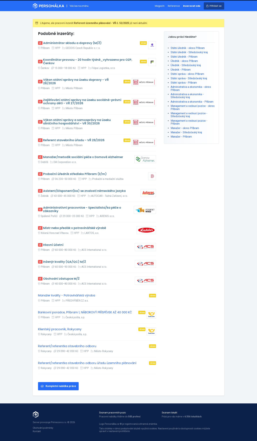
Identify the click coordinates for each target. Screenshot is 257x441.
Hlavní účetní (53, 245)
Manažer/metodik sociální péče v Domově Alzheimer (83, 157)
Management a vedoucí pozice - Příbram (189, 122)
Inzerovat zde (191, 6)
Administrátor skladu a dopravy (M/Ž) (72, 43)
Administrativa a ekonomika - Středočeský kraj (187, 96)
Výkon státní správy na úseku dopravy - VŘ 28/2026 (76, 81)
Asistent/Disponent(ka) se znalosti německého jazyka (84, 191)
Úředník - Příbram (181, 69)
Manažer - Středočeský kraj (186, 132)
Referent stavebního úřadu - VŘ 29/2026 (74, 140)
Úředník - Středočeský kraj (186, 65)
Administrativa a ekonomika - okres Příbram (191, 88)
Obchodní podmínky (43, 428)
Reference (174, 6)
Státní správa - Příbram (184, 82)
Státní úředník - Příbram (184, 56)
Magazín (160, 6)
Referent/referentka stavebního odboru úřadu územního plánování (87, 363)
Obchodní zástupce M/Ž (61, 278)
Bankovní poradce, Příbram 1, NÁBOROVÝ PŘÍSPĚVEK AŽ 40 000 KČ (85, 312)
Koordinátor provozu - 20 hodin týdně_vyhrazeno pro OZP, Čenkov (87, 61)
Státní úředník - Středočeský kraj (189, 52)
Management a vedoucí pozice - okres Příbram (193, 107)
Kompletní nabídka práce (58, 386)
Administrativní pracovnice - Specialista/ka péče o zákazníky (82, 209)
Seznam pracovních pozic (112, 412)
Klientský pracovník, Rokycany (59, 329)
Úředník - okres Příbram (184, 61)
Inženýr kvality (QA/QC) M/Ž (64, 262)
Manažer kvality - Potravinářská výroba (66, 295)
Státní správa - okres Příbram (187, 73)
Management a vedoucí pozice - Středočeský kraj (189, 115)
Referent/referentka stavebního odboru (67, 346)
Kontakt (37, 431)
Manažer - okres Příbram (185, 128)
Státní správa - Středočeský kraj (189, 78)
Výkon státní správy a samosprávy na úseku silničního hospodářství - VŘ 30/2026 (77, 121)
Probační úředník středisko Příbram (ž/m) (75, 174)
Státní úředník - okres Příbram (188, 48)
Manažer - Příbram (181, 136)
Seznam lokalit (169, 412)
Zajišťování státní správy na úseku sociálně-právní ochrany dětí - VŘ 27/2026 (82, 101)
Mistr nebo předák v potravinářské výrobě (74, 228)
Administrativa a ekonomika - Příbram (192, 101)
